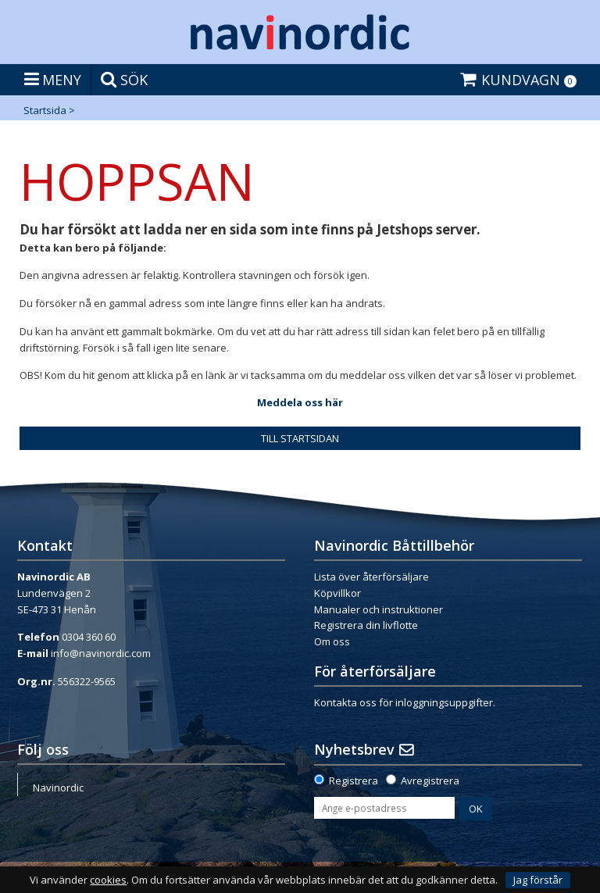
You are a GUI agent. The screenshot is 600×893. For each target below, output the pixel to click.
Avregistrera (430, 780)
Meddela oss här (300, 402)
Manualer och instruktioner (378, 609)
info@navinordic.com (101, 653)
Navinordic (58, 787)
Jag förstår (537, 880)
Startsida (44, 110)
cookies (108, 880)
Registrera (353, 780)
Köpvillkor (337, 593)
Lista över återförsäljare (371, 577)
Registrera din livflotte (366, 625)
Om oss (332, 641)
